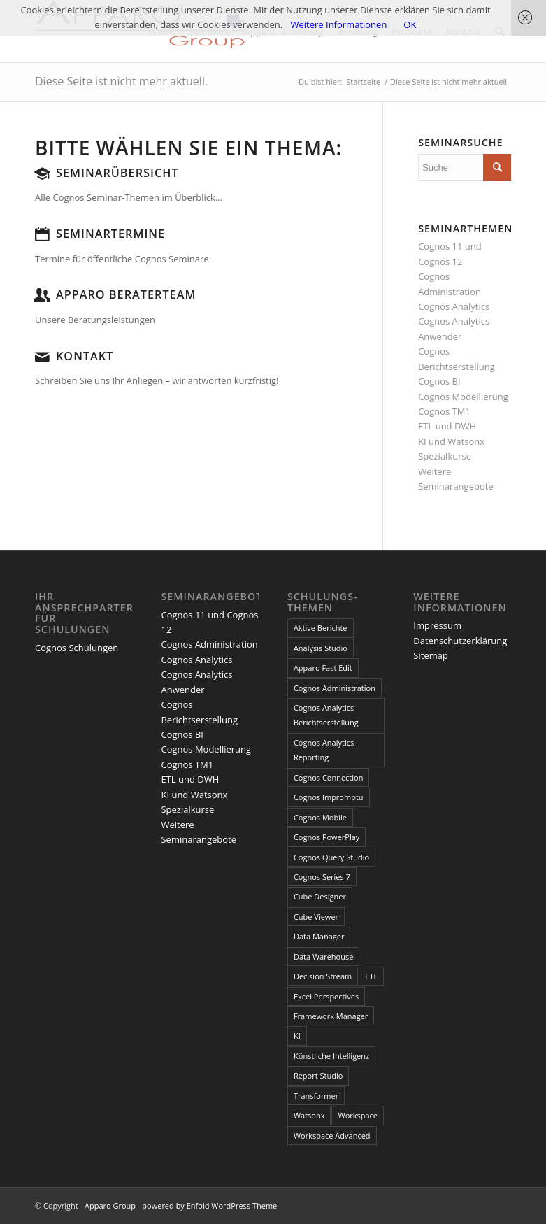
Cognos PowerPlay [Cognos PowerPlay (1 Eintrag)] (326, 837)
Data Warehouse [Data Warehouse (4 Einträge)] (323, 956)
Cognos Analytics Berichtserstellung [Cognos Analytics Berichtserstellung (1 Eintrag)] (326, 714)
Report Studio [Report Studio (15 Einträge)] (318, 1075)
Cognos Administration (209, 644)
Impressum (437, 625)
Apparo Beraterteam (126, 294)
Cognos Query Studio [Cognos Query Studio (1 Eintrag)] (331, 857)
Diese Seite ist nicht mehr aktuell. (121, 81)
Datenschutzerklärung (460, 640)
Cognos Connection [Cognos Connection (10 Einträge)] (329, 777)
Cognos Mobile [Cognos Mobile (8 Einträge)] (320, 817)
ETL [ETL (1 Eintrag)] (371, 976)
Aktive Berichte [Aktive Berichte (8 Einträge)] (320, 627)
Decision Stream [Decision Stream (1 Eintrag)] (323, 976)
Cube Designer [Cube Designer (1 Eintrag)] (320, 896)
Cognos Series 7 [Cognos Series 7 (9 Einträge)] (322, 876)
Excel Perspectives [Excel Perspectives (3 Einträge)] (326, 996)
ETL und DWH (447, 426)
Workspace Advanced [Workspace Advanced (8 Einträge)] (332, 1135)
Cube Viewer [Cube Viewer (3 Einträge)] (316, 916)
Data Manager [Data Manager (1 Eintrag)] (319, 936)
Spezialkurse (444, 456)
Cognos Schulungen (76, 647)
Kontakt (84, 356)
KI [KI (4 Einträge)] (297, 1035)
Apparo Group (110, 1205)
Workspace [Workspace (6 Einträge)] (358, 1115)
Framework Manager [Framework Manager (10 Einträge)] (331, 1016)
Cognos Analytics (453, 306)
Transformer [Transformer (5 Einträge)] (316, 1095)
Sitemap (430, 655)
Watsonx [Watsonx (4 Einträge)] (309, 1115)
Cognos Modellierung (463, 396)
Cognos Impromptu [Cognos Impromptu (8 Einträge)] (329, 797)
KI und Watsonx (451, 441)
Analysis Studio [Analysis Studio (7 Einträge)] (320, 648)
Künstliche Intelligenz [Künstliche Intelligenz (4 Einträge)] (331, 1056)
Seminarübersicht (117, 172)
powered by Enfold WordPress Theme (209, 1205)
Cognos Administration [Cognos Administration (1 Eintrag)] (334, 688)
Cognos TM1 (444, 411)
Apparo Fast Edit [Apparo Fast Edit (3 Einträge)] (323, 667)
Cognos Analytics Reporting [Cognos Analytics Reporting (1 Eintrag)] (324, 749)
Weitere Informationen (339, 24)
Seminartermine (110, 233)
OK (409, 24)
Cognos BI (439, 381)
